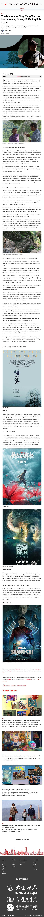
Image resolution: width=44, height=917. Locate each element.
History (3, 869)
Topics (3, 860)
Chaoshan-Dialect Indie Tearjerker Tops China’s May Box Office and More (21, 720)
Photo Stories (4, 875)
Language (4, 868)
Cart (22, 10)
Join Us (34, 866)
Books (13, 864)
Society (3, 862)
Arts (3, 871)
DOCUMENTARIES (6, 685)
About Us (34, 862)
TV (2, 754)
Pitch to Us (35, 868)
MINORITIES (13, 685)
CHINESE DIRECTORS (21, 685)
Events (20, 864)
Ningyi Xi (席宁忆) (8, 30)
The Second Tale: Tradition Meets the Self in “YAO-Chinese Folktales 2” (20, 756)
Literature (4, 873)
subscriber (29, 679)
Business (3, 866)
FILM (2, 13)
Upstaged (9, 679)
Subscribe (22, 8)
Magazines (14, 862)
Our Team (34, 864)
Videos (13, 868)
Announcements (22, 862)
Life (2, 864)
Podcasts (14, 866)
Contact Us (35, 869)
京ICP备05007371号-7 (38, 915)
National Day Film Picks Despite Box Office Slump (15, 790)
